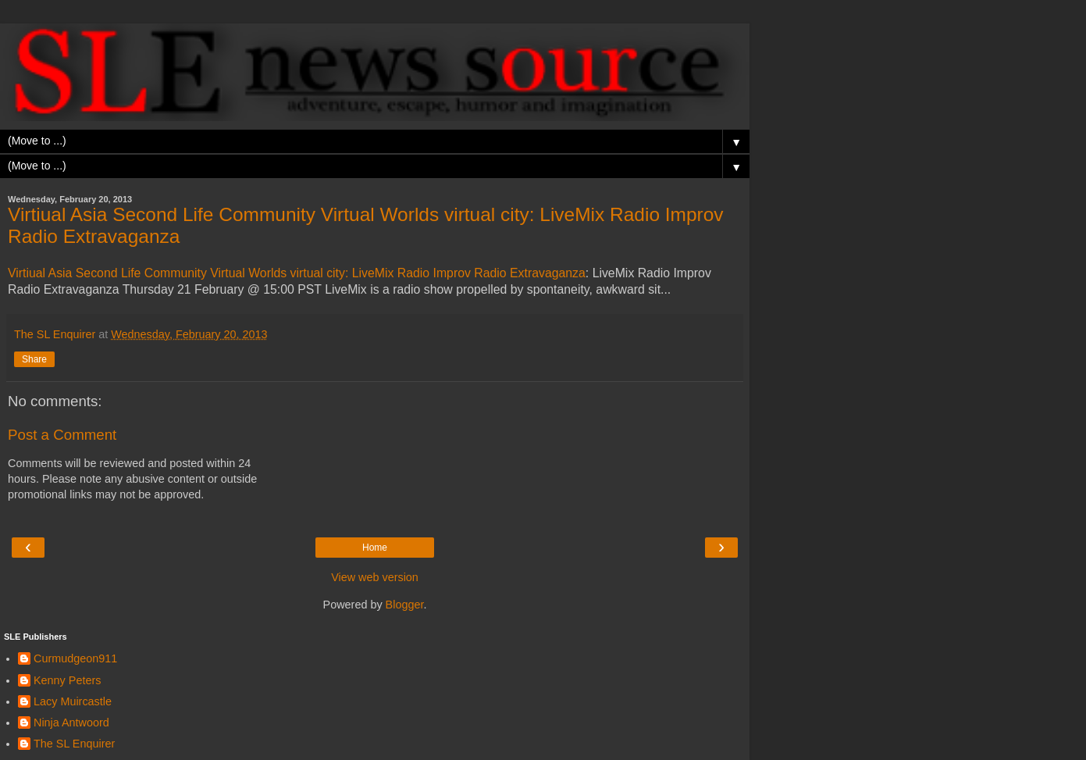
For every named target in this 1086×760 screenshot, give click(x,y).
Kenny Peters (67, 680)
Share (34, 359)
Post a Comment (62, 434)
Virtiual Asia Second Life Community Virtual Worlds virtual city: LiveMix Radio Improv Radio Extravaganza (297, 273)
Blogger (405, 604)
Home (374, 547)
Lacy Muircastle (73, 701)
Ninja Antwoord (71, 722)
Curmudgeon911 (75, 658)
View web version (374, 577)
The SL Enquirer (74, 743)
